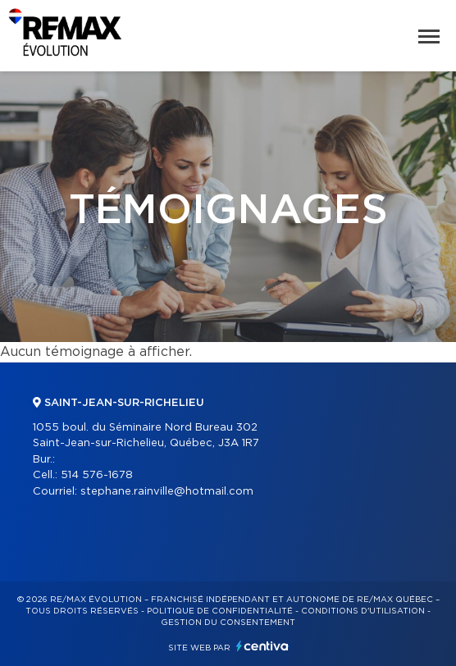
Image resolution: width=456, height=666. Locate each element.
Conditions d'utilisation (363, 611)
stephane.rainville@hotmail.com (166, 491)
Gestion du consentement (228, 622)
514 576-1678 (97, 475)
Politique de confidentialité (220, 611)
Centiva (262, 646)
